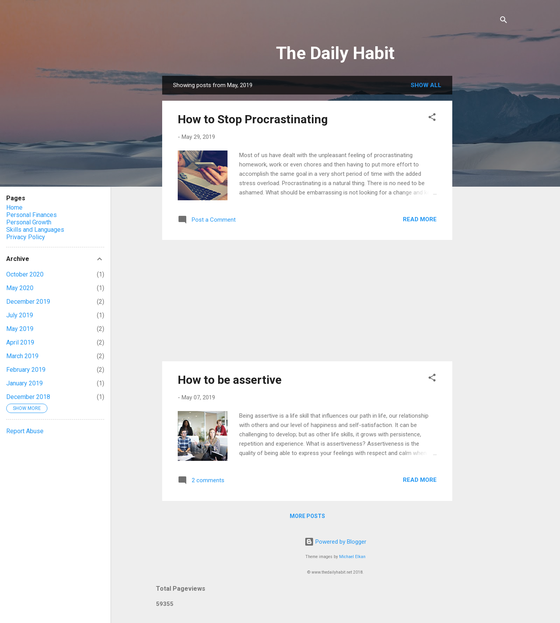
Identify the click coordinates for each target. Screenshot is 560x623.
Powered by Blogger (335, 541)
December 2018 (28, 397)
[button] (432, 118)
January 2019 (24, 383)
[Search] (503, 21)
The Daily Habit (335, 53)
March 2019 (22, 356)
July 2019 (19, 315)
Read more (420, 219)
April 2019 (20, 342)
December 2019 (28, 301)
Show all (426, 85)
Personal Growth (28, 222)
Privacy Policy (25, 237)
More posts (307, 516)
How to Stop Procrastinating (253, 119)
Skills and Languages (35, 229)
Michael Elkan (352, 556)
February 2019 (26, 369)
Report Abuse (25, 431)
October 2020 (25, 274)
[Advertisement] (307, 300)
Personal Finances (31, 215)
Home (14, 207)
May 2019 (19, 328)
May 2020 (19, 288)
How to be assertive (230, 380)
